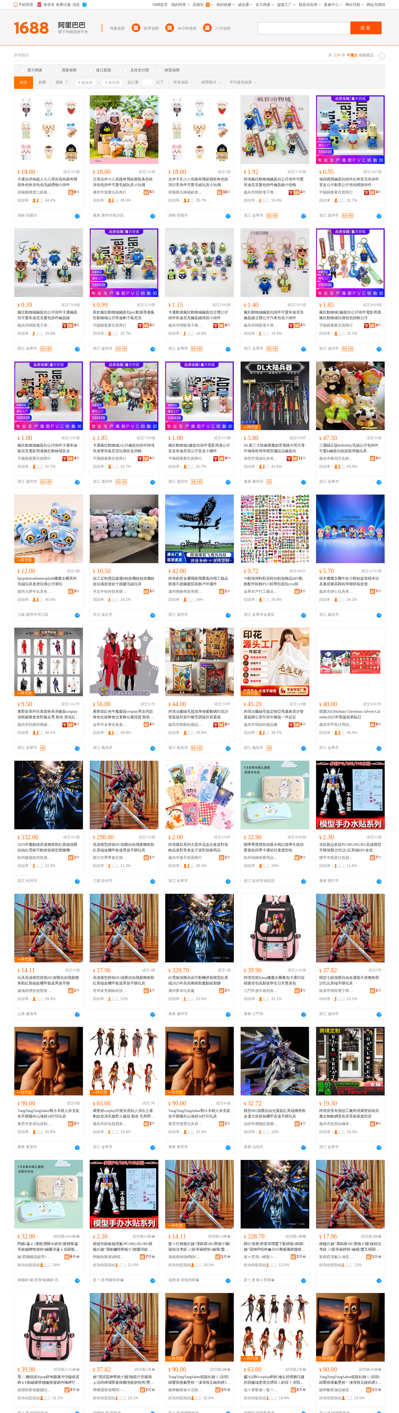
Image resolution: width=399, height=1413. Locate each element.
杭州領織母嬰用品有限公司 (261, 857)
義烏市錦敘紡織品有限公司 (185, 724)
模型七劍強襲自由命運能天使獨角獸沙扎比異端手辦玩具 (349, 980)
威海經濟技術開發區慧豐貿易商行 (34, 991)
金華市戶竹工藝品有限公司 (261, 591)
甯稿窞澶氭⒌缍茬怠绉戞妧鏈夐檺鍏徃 (336, 1257)
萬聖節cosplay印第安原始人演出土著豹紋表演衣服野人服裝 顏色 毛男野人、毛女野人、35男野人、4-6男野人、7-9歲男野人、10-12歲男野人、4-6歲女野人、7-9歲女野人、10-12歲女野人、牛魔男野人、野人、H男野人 (124, 1114)
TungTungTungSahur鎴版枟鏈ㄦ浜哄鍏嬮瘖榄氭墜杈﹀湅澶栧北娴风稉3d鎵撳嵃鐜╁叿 (198, 1380)
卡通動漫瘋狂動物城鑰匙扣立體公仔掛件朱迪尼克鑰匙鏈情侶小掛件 (198, 315)
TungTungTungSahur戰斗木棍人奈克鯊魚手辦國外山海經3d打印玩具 (48, 1113)
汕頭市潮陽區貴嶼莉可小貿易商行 (261, 1124)
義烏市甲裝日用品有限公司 (336, 724)
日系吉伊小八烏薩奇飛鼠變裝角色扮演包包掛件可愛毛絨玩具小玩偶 (123, 182)
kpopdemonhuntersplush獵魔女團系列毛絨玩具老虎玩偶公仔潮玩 (47, 581)
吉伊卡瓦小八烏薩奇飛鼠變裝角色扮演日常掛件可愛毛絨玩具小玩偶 (198, 182)
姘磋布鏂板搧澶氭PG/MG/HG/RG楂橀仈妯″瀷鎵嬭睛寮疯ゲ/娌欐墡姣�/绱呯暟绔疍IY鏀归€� (123, 1247)
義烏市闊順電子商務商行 (261, 192)
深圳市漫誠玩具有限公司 (261, 458)
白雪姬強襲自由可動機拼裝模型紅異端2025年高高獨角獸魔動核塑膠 (198, 980)
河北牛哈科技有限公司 (110, 591)
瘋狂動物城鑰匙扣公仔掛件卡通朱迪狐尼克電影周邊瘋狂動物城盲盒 (47, 448)
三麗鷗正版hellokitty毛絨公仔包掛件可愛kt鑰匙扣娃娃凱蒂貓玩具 (348, 448)
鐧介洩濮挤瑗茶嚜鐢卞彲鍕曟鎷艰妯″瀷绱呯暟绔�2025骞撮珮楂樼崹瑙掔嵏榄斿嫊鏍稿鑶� (274, 1247)
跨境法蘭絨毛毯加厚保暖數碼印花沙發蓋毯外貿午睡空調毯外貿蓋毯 (198, 714)
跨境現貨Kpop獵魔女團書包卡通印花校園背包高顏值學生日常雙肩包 (274, 980)
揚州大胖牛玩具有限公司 (34, 591)
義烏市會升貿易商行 (185, 857)
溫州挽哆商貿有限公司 (185, 591)
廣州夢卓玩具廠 (181, 991)
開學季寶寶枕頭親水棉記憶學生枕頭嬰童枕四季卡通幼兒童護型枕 (274, 847)
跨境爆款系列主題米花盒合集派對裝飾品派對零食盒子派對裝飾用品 (198, 847)
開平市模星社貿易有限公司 (336, 857)
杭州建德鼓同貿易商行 (34, 857)
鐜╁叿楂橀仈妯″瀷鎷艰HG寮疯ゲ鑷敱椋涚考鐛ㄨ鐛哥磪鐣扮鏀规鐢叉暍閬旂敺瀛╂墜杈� (199, 1247)
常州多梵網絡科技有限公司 (110, 991)
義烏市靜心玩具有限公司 (336, 591)
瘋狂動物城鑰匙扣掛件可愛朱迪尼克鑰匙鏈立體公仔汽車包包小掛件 (274, 315)
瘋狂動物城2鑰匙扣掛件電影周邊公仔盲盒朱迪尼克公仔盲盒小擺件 (199, 448)
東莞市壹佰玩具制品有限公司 (34, 1124)
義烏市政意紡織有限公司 (336, 1124)
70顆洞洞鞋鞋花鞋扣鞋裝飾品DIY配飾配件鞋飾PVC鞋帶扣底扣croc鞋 (273, 581)
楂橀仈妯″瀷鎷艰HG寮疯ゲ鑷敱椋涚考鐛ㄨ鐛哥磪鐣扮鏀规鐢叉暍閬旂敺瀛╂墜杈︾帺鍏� (350, 1247)
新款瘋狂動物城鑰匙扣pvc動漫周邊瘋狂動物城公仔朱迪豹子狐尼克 (123, 315)
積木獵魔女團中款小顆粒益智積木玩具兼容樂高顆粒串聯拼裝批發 (349, 581)
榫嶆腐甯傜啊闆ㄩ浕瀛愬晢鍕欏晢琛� (110, 1390)
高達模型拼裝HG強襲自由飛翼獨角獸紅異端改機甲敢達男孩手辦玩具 (123, 847)
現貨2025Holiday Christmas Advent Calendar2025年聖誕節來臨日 (349, 714)
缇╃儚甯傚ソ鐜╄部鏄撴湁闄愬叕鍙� (261, 1390)
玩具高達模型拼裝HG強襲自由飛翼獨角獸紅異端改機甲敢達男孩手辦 (48, 980)
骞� (75, 1256)
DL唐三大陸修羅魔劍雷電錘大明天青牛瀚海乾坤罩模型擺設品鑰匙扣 (274, 448)
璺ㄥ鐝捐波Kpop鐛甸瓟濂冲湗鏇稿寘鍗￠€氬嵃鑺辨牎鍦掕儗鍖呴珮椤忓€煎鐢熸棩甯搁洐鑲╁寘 (48, 1380)
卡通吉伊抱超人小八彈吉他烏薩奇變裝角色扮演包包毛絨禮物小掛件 (47, 182)
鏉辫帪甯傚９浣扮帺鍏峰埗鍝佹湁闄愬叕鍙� (185, 1390)
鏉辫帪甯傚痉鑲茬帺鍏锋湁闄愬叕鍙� (336, 1390)
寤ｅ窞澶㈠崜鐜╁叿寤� (261, 1257)
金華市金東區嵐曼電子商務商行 (110, 724)
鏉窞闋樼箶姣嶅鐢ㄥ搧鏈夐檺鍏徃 (34, 1257)
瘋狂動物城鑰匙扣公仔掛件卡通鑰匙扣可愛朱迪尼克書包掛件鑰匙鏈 (47, 315)
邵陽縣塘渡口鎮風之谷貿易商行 (34, 192)
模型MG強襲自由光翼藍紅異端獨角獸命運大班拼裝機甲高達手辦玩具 (275, 1113)
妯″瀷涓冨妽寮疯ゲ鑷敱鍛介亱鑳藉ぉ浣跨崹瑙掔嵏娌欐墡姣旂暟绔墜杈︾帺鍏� (122, 1380)
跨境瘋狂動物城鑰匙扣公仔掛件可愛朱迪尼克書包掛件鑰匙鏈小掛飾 (274, 182)
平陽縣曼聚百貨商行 (336, 192)
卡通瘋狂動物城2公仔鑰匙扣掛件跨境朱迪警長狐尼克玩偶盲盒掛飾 (124, 448)
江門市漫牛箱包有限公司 (261, 991)
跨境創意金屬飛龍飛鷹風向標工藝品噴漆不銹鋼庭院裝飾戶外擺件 (198, 581)
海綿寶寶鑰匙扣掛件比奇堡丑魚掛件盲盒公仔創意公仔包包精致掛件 (349, 182)
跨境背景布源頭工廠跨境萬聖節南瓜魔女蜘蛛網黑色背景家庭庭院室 (349, 1113)
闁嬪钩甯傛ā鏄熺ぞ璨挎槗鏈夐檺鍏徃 (110, 1257)
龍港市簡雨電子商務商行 (336, 991)
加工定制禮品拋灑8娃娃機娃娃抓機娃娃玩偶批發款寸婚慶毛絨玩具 (124, 581)
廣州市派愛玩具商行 (110, 192)
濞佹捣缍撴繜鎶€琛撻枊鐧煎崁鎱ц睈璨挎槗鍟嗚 (185, 1257)
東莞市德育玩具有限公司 (185, 1124)
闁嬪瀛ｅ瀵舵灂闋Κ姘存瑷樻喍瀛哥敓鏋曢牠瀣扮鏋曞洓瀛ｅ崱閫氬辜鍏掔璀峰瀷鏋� (48, 1247)
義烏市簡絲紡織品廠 (260, 724)
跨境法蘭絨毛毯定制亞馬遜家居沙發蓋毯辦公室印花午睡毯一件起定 (274, 714)
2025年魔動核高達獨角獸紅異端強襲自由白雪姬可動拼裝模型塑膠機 (47, 847)
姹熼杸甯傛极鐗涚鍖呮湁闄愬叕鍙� (34, 1390)
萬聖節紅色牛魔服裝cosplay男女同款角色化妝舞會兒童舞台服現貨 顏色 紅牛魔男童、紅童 (124, 714)
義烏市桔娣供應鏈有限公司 (34, 724)
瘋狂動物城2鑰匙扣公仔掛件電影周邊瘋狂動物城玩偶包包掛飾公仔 (350, 315)
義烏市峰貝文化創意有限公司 (336, 458)
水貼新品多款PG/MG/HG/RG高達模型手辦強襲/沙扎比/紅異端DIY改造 (350, 847)
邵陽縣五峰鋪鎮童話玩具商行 (185, 192)
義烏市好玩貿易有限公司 (110, 1124)
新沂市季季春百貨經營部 (110, 857)
